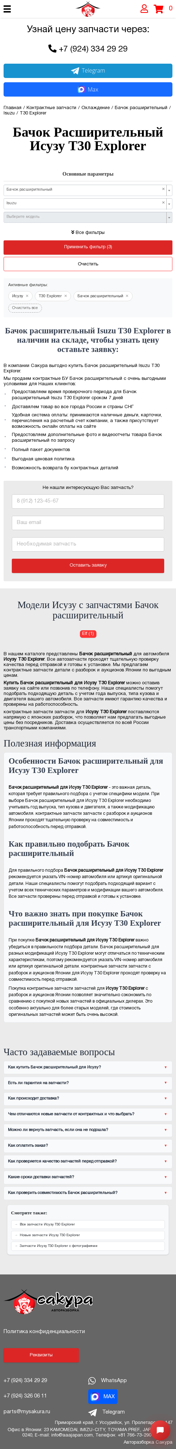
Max (88, 89)
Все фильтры (88, 233)
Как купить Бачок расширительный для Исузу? (54, 1067)
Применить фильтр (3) (88, 247)
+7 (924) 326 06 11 (25, 1396)
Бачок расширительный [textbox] (85, 189)
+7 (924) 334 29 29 (93, 49)
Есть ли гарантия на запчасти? (38, 1083)
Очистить (88, 264)
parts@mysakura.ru (27, 1411)
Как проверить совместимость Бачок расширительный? (63, 1193)
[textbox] (85, 217)
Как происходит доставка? (33, 1098)
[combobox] (88, 190)
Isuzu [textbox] (85, 203)
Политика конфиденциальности (44, 1331)
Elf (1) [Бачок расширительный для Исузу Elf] (88, 634)
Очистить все (25, 308)
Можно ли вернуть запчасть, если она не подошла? (58, 1130)
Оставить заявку (88, 565)
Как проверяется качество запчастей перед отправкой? (62, 1161)
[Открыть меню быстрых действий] (160, 1430)
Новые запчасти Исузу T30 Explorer (50, 1235)
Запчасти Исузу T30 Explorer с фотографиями (58, 1246)
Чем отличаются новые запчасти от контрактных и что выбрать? (71, 1114)
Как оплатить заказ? (28, 1145)
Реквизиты (41, 1355)
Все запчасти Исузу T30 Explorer (47, 1224)
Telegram (88, 70)
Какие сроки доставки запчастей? (41, 1177)
